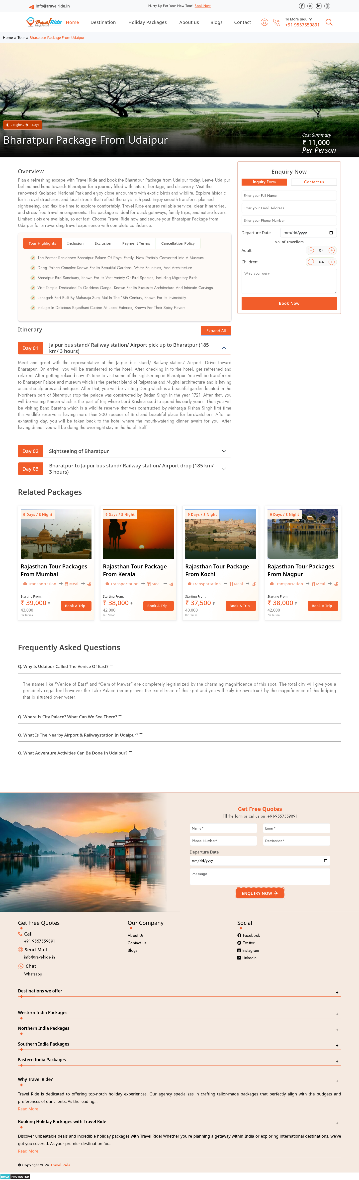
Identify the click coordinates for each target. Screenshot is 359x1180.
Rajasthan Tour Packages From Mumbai (54, 570)
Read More (28, 1109)
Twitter (246, 943)
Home (72, 22)
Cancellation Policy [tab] (178, 243)
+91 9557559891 (302, 25)
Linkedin (247, 958)
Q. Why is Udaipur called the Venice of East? (63, 666)
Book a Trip (76, 605)
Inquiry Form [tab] (264, 182)
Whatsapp (33, 974)
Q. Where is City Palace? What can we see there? (67, 717)
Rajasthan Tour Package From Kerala (135, 570)
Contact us (137, 943)
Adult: (247, 250)
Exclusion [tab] (102, 243)
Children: (250, 262)
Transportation (39, 583)
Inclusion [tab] (75, 243)
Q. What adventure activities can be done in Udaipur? (72, 753)
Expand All (216, 330)
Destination (103, 22)
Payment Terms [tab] (136, 243)
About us (189, 22)
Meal (72, 583)
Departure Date (256, 232)
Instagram (248, 950)
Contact (242, 22)
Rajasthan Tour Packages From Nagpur (301, 570)
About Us (136, 935)
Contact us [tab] (314, 182)
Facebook (248, 935)
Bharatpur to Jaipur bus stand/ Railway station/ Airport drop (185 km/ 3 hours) (116, 468)
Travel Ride (60, 1165)
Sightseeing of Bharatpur (63, 451)
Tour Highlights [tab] (42, 243)
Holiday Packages (147, 22)
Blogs (216, 22)
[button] (16, 88)
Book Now (203, 5)
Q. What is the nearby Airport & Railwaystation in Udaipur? (78, 735)
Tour (21, 37)
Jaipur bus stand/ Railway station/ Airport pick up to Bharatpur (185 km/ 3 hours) (113, 348)
